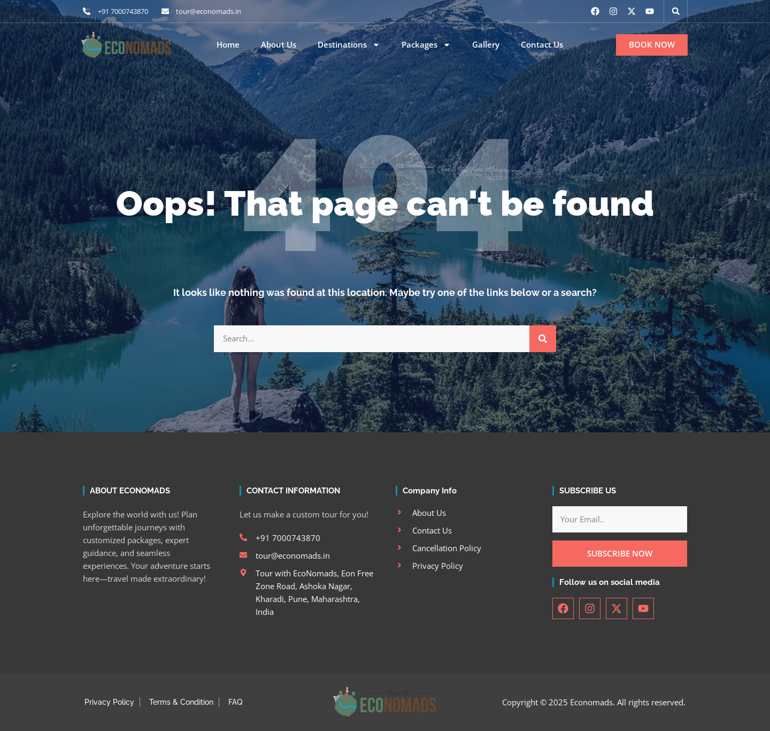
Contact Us (542, 45)
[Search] (542, 338)
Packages (426, 45)
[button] (675, 11)
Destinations (349, 45)
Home (228, 45)
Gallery (485, 45)
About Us (278, 45)
